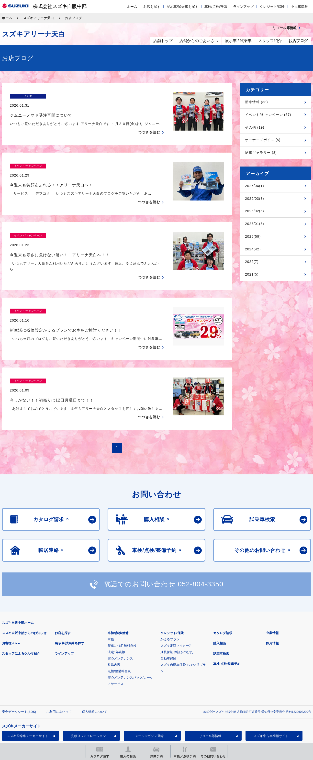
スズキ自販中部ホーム (18, 594)
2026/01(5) (254, 224)
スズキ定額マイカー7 (175, 617)
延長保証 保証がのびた (176, 623)
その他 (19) (254, 127)
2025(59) (253, 236)
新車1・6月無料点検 (122, 617)
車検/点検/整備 (215, 6)
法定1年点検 (116, 623)
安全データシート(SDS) (19, 683)
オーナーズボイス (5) (262, 140)
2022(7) (251, 262)
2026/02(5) (254, 211)
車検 (111, 611)
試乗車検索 (221, 625)
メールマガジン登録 (149, 707)
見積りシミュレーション (88, 707)
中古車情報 (299, 6)
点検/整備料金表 (119, 642)
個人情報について (94, 683)
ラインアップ (243, 6)
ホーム (132, 6)
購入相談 (219, 614)
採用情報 (272, 614)
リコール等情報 (210, 707)
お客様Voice (11, 614)
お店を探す (151, 6)
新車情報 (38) (256, 102)
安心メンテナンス (120, 630)
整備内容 (114, 636)
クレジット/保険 (272, 6)
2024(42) (253, 249)
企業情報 (272, 604)
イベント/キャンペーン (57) (268, 115)
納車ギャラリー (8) (261, 153)
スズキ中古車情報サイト (271, 707)
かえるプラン (169, 611)
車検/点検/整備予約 (226, 635)
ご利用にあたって (59, 683)
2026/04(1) (254, 186)
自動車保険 (168, 630)
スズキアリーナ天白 (38, 18)
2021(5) (251, 274)
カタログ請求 (222, 604)
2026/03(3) (254, 199)
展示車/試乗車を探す (182, 6)
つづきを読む (149, 123)
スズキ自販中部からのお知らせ (24, 604)
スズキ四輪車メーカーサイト (27, 707)
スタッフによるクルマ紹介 (21, 625)
